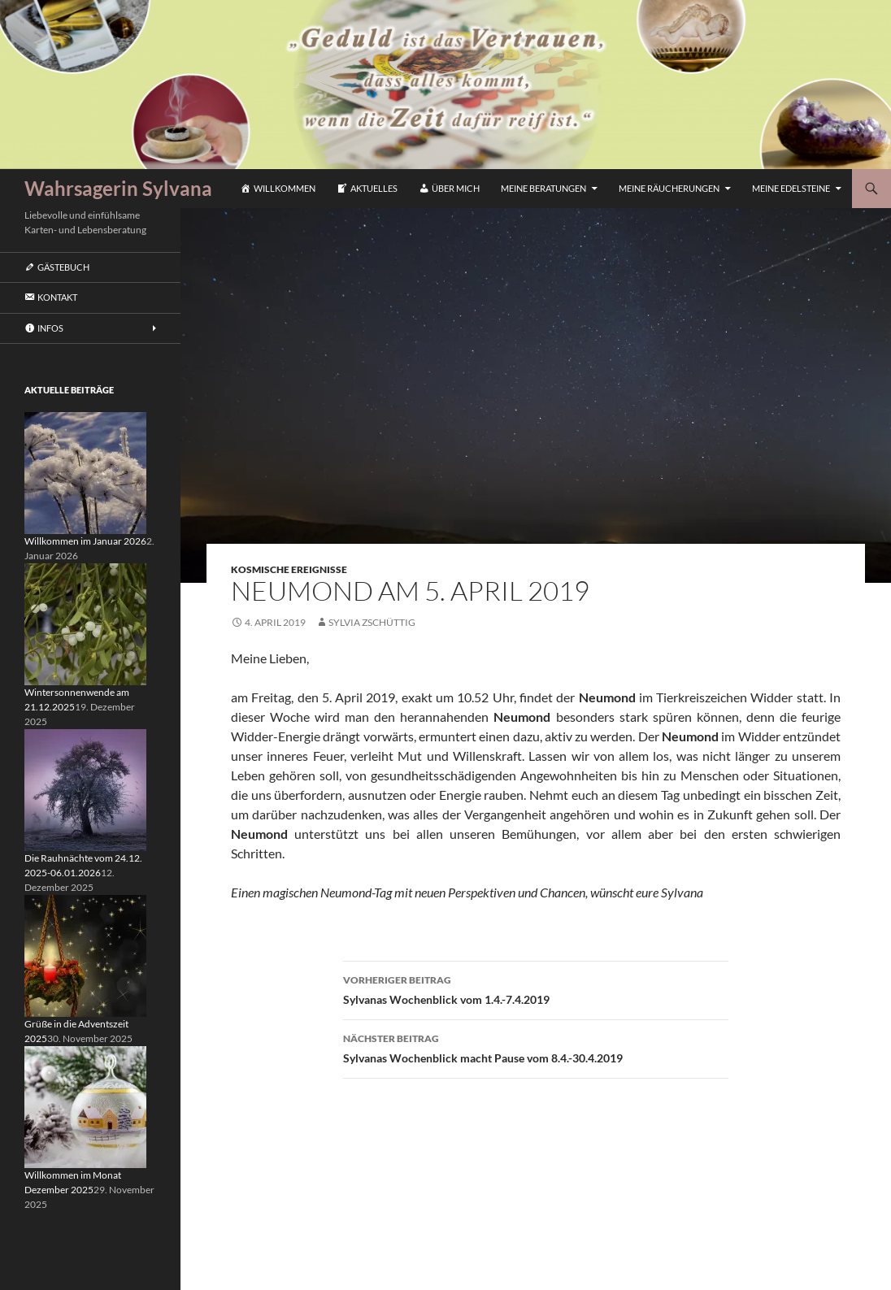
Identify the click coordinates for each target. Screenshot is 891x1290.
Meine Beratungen (543, 188)
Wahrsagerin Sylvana (118, 188)
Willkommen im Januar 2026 (85, 541)
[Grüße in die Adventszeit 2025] (85, 955)
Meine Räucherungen (669, 188)
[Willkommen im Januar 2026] (85, 472)
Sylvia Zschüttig (371, 622)
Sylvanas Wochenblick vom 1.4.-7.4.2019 (535, 988)
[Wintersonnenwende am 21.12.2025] (85, 623)
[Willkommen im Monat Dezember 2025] (85, 1106)
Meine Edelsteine (791, 188)
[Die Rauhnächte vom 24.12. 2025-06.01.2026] (85, 789)
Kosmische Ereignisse (289, 569)
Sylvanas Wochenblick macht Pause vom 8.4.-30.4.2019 (535, 1047)
